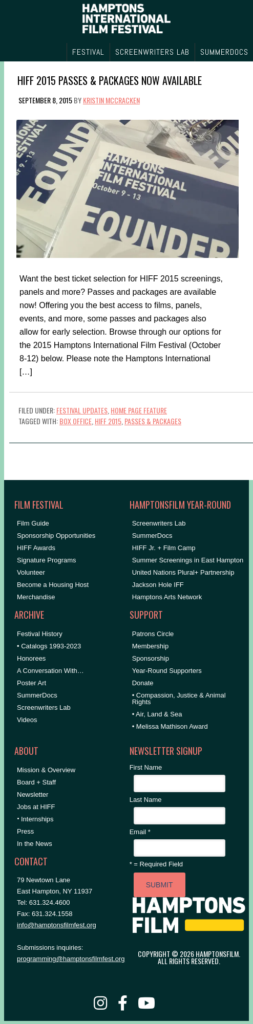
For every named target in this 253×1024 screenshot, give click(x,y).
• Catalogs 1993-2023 (49, 646)
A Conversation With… (50, 670)
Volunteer (31, 572)
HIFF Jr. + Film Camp (164, 548)
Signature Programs (46, 560)
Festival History (39, 634)
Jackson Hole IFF (158, 585)
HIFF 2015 (108, 421)
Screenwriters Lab (44, 707)
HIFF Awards (36, 548)
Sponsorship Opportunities (56, 535)
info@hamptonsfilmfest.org (56, 925)
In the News (34, 843)
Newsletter (32, 794)
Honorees (31, 658)
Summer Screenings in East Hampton (187, 560)
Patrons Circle (153, 634)
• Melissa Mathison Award (170, 726)
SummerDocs (37, 695)
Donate (143, 683)
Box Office (75, 421)
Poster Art (31, 683)
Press (25, 831)
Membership (150, 646)
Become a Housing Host (53, 585)
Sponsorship (150, 658)
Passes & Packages (152, 421)
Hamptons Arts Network (167, 597)
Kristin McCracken (111, 100)
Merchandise (36, 597)
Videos (27, 720)
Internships (37, 819)
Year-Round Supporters (167, 670)
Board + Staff (36, 782)
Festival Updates (82, 410)
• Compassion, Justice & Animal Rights (179, 698)
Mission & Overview (46, 770)
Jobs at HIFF (36, 807)
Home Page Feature (139, 410)
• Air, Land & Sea (157, 714)
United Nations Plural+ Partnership (183, 572)
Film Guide (33, 523)
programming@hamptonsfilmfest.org (70, 959)
